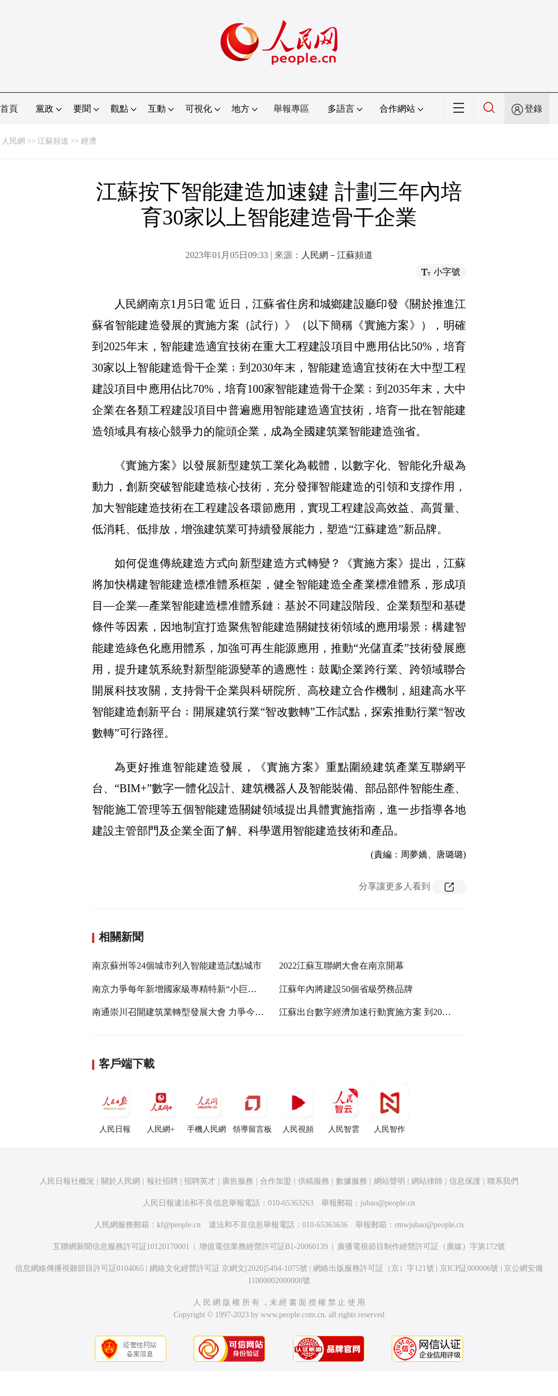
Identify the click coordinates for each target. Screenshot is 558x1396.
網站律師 (426, 1181)
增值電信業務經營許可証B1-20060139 (263, 1246)
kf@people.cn (179, 1225)
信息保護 (464, 1181)
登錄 (533, 108)
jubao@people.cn (387, 1203)
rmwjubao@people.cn (429, 1225)
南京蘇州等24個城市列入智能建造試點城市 (177, 965)
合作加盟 (275, 1181)
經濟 (89, 141)
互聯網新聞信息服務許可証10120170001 (121, 1246)
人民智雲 (343, 1108)
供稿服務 (313, 1181)
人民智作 (389, 1108)
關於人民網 (120, 1181)
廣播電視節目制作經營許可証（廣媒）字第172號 (421, 1246)
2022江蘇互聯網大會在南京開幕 (341, 965)
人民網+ (160, 1108)
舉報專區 (291, 108)
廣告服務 (237, 1181)
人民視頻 (298, 1108)
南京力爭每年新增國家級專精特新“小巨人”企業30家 (194, 989)
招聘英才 (199, 1181)
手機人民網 (206, 1108)
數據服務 (351, 1181)
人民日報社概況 (67, 1181)
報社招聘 (162, 1181)
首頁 (9, 108)
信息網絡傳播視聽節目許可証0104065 (79, 1268)
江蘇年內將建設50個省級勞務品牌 (346, 989)
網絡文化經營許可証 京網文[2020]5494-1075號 (229, 1268)
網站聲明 (389, 1181)
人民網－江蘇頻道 (337, 255)
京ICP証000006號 (469, 1268)
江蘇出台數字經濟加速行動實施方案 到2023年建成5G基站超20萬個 (410, 1012)
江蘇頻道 (53, 141)
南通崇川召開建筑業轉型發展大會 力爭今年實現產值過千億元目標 (222, 1012)
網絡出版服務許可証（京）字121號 (373, 1268)
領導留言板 (252, 1108)
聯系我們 (502, 1181)
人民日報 (114, 1108)
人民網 (13, 141)
